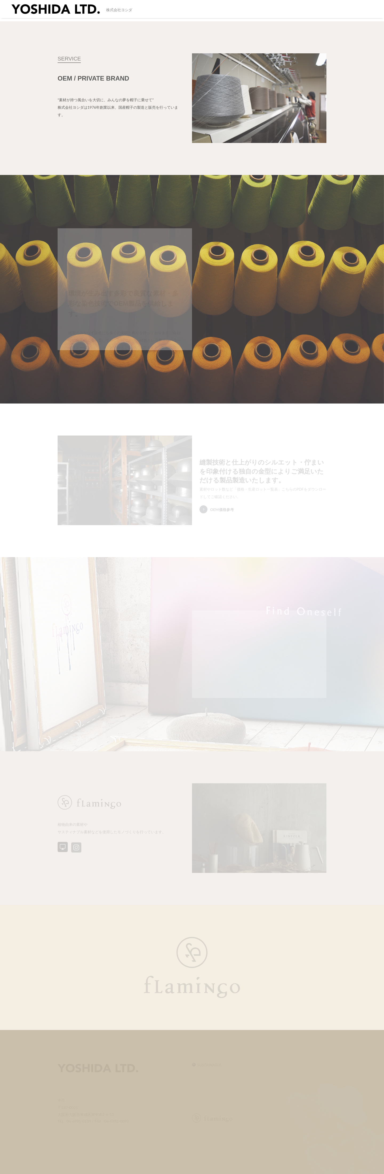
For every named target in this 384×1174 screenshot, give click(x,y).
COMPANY (238, 11)
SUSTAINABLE (185, 11)
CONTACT (321, 11)
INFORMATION (292, 11)
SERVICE (213, 11)
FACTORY (263, 11)
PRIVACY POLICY (353, 11)
